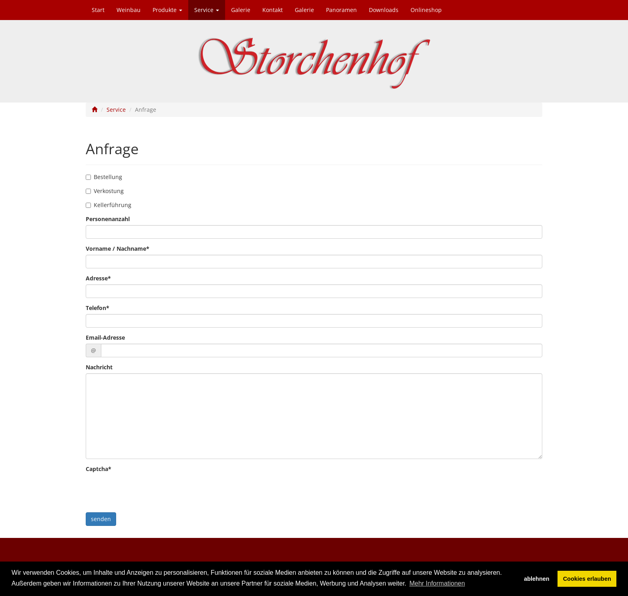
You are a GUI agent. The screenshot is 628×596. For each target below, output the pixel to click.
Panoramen (341, 10)
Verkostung (105, 191)
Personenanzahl (108, 219)
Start (98, 10)
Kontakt (272, 10)
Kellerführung (108, 205)
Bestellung (104, 177)
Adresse (98, 278)
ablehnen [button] (536, 579)
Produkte (167, 10)
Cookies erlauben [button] (587, 579)
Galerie (240, 10)
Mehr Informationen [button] (437, 583)
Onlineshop (426, 10)
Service (206, 10)
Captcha (98, 469)
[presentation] (146, 490)
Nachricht (99, 367)
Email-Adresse (105, 337)
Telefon (97, 308)
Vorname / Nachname (117, 248)
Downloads (384, 10)
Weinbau (129, 10)
